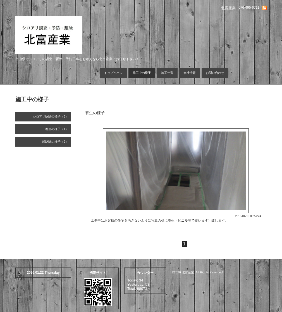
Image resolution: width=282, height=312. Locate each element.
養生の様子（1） (56, 129)
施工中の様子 (142, 72)
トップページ (113, 72)
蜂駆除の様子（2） (55, 141)
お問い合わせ (215, 72)
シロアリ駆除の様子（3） (50, 116)
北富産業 (188, 272)
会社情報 (189, 72)
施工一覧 (167, 72)
